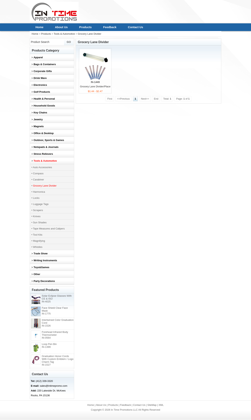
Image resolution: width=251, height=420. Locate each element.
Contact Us (135, 27)
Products (85, 27)
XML (161, 405)
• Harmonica (38, 191)
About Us (61, 27)
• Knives (35, 216)
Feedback (109, 27)
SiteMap (152, 405)
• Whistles (36, 247)
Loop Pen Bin (49, 345)
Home (39, 27)
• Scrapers (37, 210)
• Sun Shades (39, 222)
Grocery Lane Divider (89, 33)
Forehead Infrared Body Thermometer (55, 335)
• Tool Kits (36, 234)
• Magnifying (38, 240)
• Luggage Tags (40, 204)
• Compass (37, 173)
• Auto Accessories (41, 167)
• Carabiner (37, 179)
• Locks (35, 197)
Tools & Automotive (64, 33)
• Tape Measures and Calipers (48, 228)
